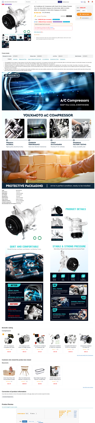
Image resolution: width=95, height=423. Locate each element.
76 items (32, 413)
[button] (92, 2)
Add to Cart (84, 14)
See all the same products (88, 387)
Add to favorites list (84, 18)
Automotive (15, 59)
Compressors (62, 59)
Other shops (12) (38, 31)
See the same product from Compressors (85, 355)
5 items (75, 412)
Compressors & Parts (54, 59)
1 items (75, 415)
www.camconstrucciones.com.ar (11, 1)
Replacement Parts (22, 59)
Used (52, 22)
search (60, 1)
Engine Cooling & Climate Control (34, 59)
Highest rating (31, 421)
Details (51, 27)
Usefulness (39, 421)
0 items (75, 416)
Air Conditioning (45, 59)
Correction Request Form (8, 396)
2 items (75, 413)
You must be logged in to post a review (9, 407)
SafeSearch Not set (66, 1)
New (47, 19)
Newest (24, 421)
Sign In (82, 1)
